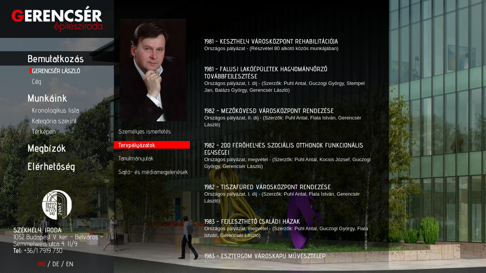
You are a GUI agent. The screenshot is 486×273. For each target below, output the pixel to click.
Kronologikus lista (55, 110)
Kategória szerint (54, 121)
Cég (36, 81)
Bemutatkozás (55, 58)
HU (42, 264)
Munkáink (47, 98)
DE (55, 264)
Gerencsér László (56, 71)
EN (69, 264)
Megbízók (46, 148)
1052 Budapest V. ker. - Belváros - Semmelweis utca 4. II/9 (58, 240)
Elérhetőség (51, 166)
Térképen (44, 131)
